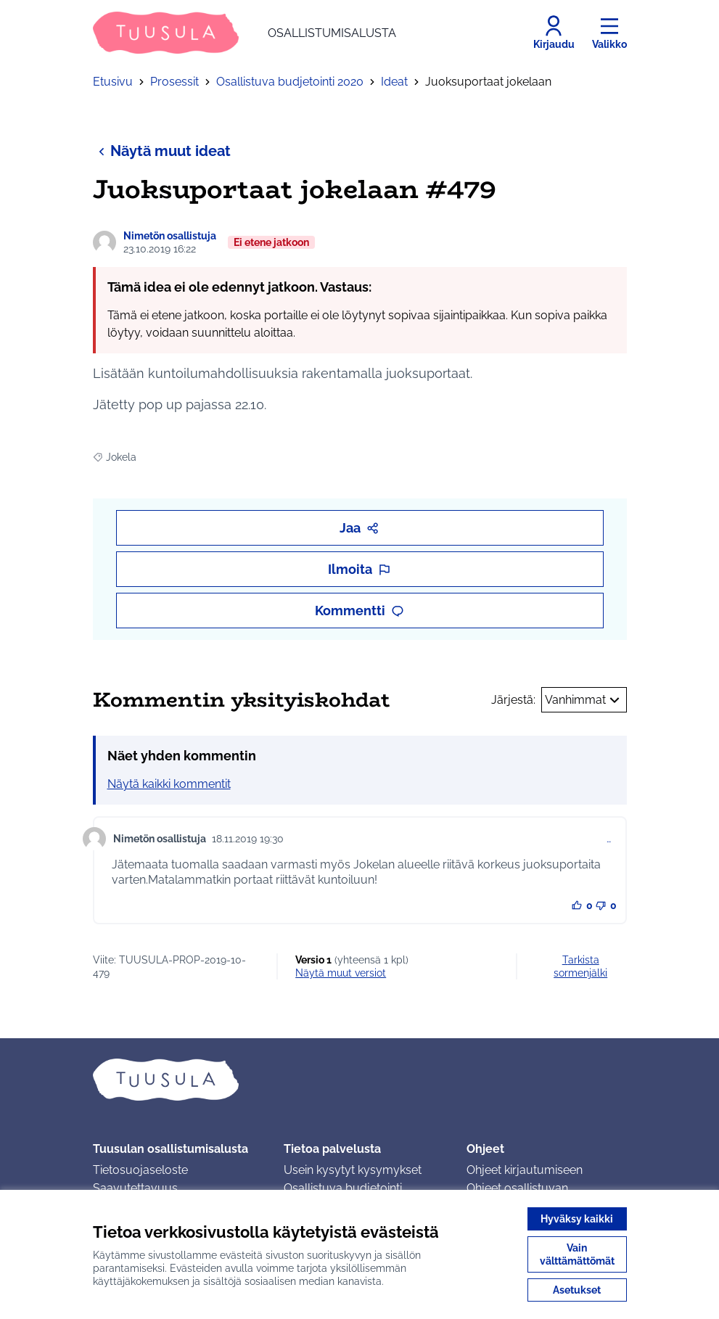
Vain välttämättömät (577, 1254)
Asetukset (577, 1290)
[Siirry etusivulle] (244, 33)
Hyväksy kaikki (577, 1219)
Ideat (394, 82)
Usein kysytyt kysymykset (353, 1170)
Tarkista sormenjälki (580, 966)
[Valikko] (609, 33)
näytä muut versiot (340, 973)
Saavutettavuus (135, 1188)
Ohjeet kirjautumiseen (525, 1170)
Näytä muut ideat (162, 150)
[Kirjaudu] (554, 33)
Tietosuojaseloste (140, 1170)
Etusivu (113, 82)
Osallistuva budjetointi (343, 1188)
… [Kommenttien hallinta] (609, 839)
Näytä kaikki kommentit (169, 784)
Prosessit (174, 82)
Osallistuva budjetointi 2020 (289, 82)
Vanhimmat (584, 700)
